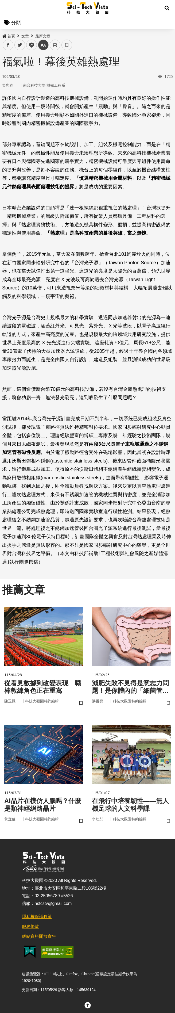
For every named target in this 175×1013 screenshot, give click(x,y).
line (29, 45)
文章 (25, 36)
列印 (55, 45)
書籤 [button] (66, 45)
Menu (8, 8)
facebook (8, 45)
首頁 (8, 36)
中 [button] (43, 45)
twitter (20, 45)
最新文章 (42, 36)
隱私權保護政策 (37, 916)
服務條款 (30, 926)
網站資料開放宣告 (39, 936)
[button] (167, 8)
